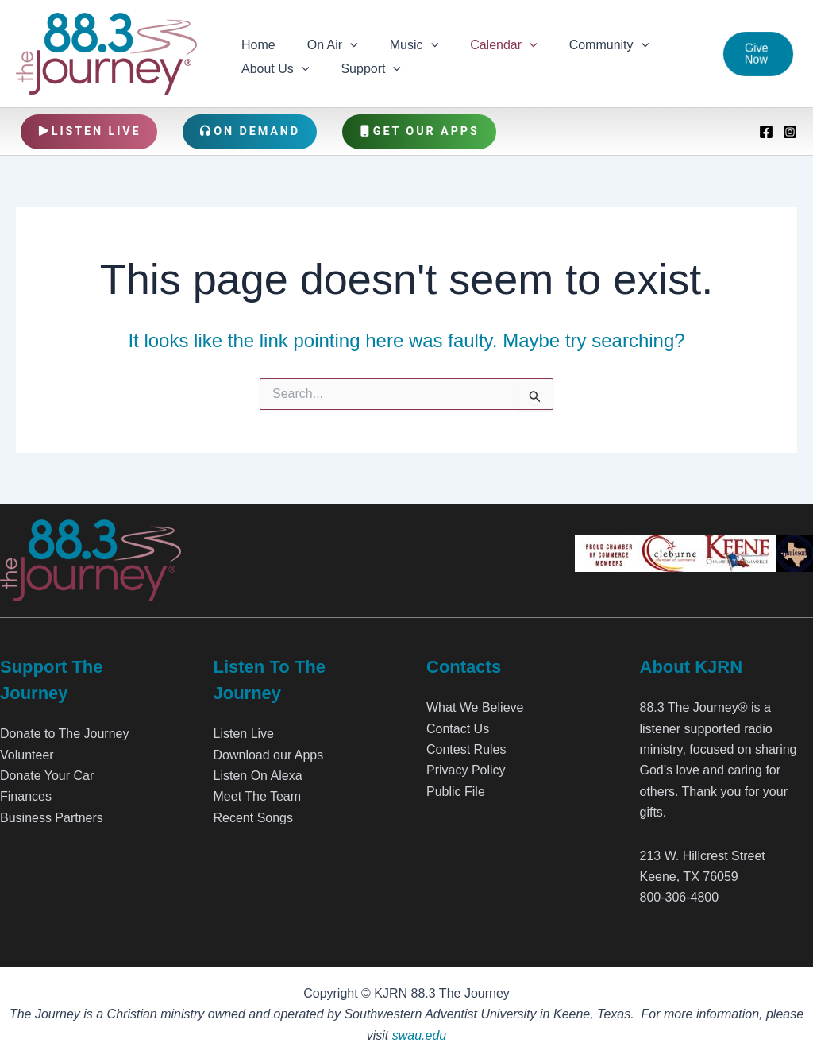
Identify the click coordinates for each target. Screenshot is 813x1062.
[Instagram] (790, 132)
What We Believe (474, 707)
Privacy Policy (466, 770)
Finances (26, 796)
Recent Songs (254, 817)
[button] (756, 54)
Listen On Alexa (258, 775)
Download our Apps (269, 755)
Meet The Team (258, 796)
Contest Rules (466, 749)
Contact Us (457, 729)
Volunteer (27, 755)
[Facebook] (766, 132)
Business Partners (51, 817)
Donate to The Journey (64, 733)
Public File (455, 791)
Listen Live (89, 131)
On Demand (249, 131)
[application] (341, 42)
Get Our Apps (419, 131)
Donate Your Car (47, 775)
